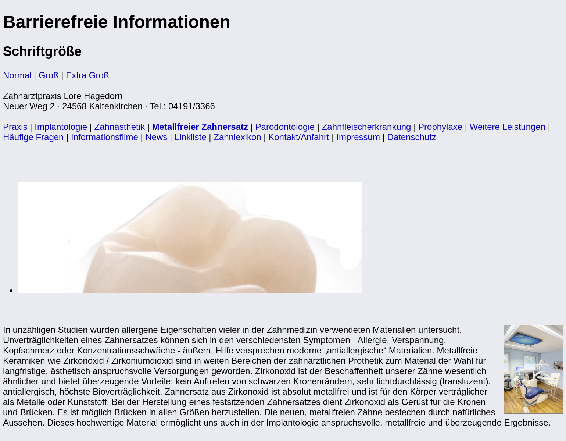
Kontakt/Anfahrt (298, 137)
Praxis (15, 127)
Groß (49, 75)
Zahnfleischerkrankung (366, 127)
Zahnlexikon (237, 137)
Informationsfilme (104, 137)
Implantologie (61, 127)
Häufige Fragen (33, 137)
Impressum (358, 137)
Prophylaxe (440, 127)
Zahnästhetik (119, 127)
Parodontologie (285, 127)
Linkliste (191, 137)
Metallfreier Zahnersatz (200, 127)
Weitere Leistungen (507, 127)
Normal (17, 75)
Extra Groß (87, 75)
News (156, 137)
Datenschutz (411, 137)
